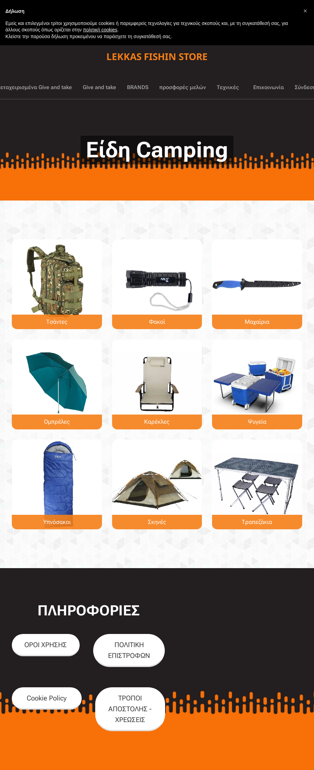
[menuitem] (40, 87)
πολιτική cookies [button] (100, 29)
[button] (305, 10)
